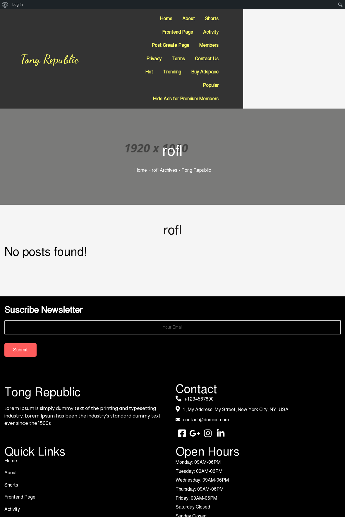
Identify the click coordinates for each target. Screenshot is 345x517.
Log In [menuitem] (17, 4)
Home (140, 130)
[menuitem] (5, 4)
